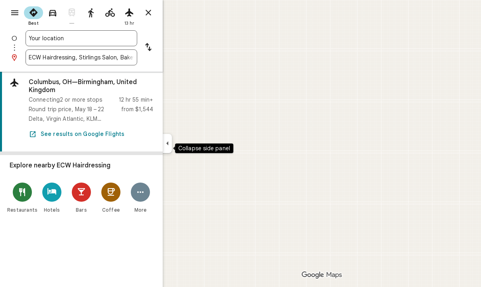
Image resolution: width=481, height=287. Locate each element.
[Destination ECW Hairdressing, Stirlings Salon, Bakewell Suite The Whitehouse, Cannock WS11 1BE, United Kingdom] (110, 57)
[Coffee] (139, 197)
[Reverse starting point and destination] (177, 48)
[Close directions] (177, 12)
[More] (169, 197)
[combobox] (110, 38)
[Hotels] (80, 197)
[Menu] (14, 13)
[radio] (62, 15)
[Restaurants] (51, 197)
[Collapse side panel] (196, 143)
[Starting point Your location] (110, 38)
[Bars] (110, 197)
